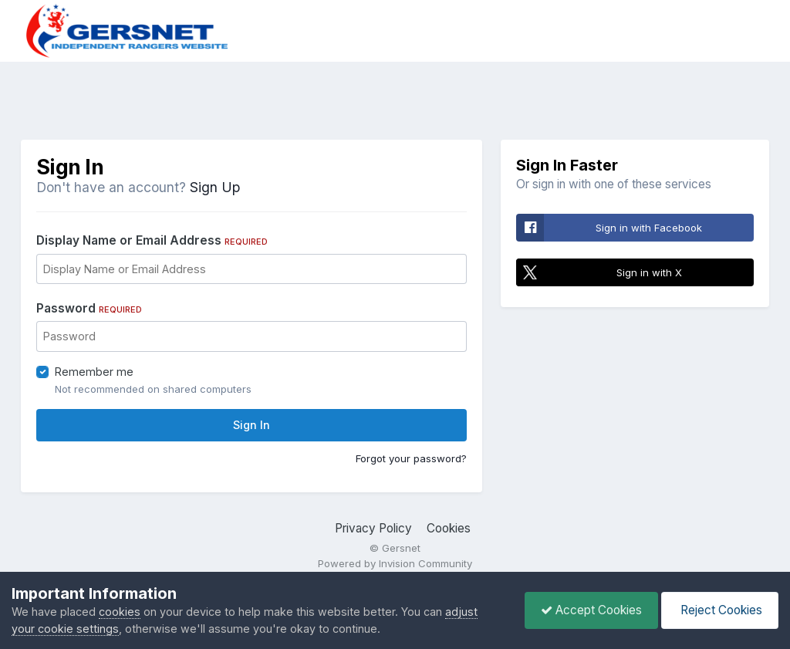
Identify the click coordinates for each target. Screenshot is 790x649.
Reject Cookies (719, 610)
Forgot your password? (411, 458)
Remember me (94, 371)
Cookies (449, 528)
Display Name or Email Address (152, 240)
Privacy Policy (373, 528)
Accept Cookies (591, 610)
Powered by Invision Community (395, 563)
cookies (119, 611)
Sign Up (215, 187)
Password (89, 308)
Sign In (251, 424)
